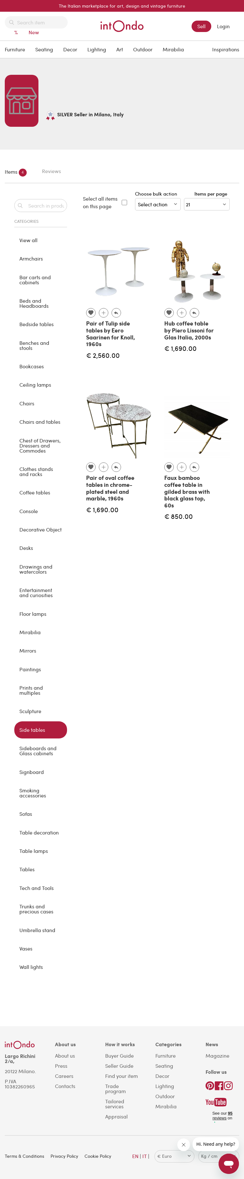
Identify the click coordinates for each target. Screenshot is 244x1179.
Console (28, 511)
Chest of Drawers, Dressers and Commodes (40, 445)
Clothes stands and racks (36, 471)
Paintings (30, 669)
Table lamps (33, 850)
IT (144, 1156)
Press (61, 1065)
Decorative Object (40, 529)
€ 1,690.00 (180, 348)
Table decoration (39, 832)
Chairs (26, 403)
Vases (25, 948)
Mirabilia (173, 49)
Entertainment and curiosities (36, 592)
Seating (44, 49)
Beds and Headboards (34, 303)
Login (223, 26)
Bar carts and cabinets (35, 280)
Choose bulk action (158, 200)
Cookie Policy (98, 1156)
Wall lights (31, 966)
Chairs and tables (39, 421)
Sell (201, 26)
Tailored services (114, 1104)
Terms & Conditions (24, 1156)
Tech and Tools (36, 888)
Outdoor (142, 49)
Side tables (32, 729)
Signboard (31, 772)
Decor (70, 49)
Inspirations (225, 49)
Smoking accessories (32, 793)
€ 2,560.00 (103, 355)
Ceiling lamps (35, 384)
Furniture (15, 49)
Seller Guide (119, 1065)
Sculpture (30, 711)
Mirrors (27, 650)
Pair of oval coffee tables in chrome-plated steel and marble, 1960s (110, 488)
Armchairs (31, 258)
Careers (64, 1076)
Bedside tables (36, 324)
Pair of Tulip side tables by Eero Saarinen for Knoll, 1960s (110, 333)
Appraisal (116, 1116)
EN (135, 1156)
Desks (26, 547)
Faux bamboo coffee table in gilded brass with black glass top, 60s (187, 491)
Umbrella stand (37, 930)
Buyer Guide (119, 1055)
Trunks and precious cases (36, 909)
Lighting (96, 49)
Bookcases (31, 366)
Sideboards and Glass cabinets (38, 751)
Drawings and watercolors (35, 569)
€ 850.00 (178, 516)
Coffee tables (34, 492)
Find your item (121, 1076)
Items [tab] (16, 172)
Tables (27, 869)
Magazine (217, 1055)
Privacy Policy (64, 1156)
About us (65, 1055)
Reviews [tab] (51, 171)
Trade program (115, 1088)
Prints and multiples (31, 690)
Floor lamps (32, 613)
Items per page (212, 193)
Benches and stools (34, 345)
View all (28, 240)
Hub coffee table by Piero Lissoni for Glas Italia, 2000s (189, 330)
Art (119, 49)
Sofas (25, 813)
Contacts (65, 1086)
